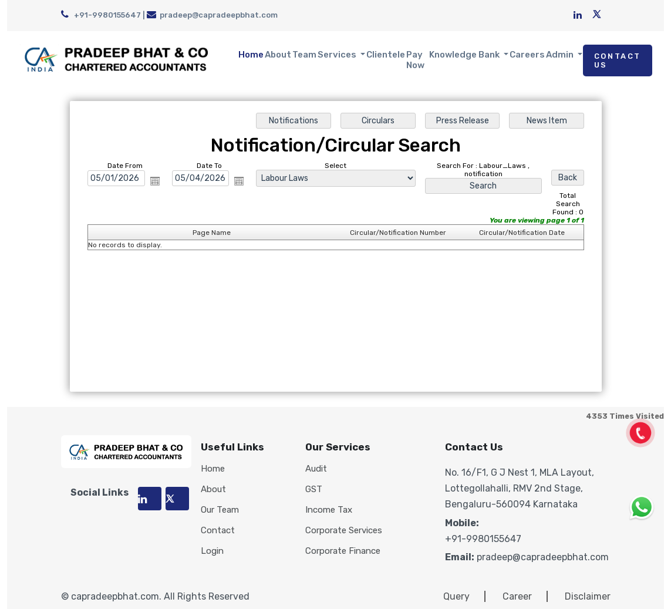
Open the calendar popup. (155, 180)
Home (251, 54)
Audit (316, 469)
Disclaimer (588, 596)
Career (517, 596)
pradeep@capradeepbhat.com (212, 15)
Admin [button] (560, 54)
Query (456, 596)
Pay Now (415, 59)
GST (313, 489)
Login (212, 551)
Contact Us (617, 60)
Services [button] (338, 54)
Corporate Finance (342, 551)
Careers (527, 54)
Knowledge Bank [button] (465, 54)
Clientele (385, 54)
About (278, 54)
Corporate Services (343, 530)
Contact (218, 530)
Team (304, 54)
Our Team (220, 510)
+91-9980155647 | (104, 15)
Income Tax (328, 510)
